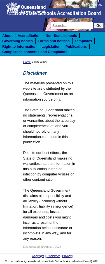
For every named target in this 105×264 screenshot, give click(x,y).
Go (98, 25)
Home (60, 4)
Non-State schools (61, 36)
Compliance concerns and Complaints (34, 52)
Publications (76, 46)
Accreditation (29, 36)
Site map (95, 4)
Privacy (67, 256)
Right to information (19, 46)
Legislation (50, 46)
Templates (83, 41)
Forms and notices (54, 41)
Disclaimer (53, 256)
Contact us (76, 4)
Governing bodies (17, 41)
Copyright (38, 256)
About (7, 36)
